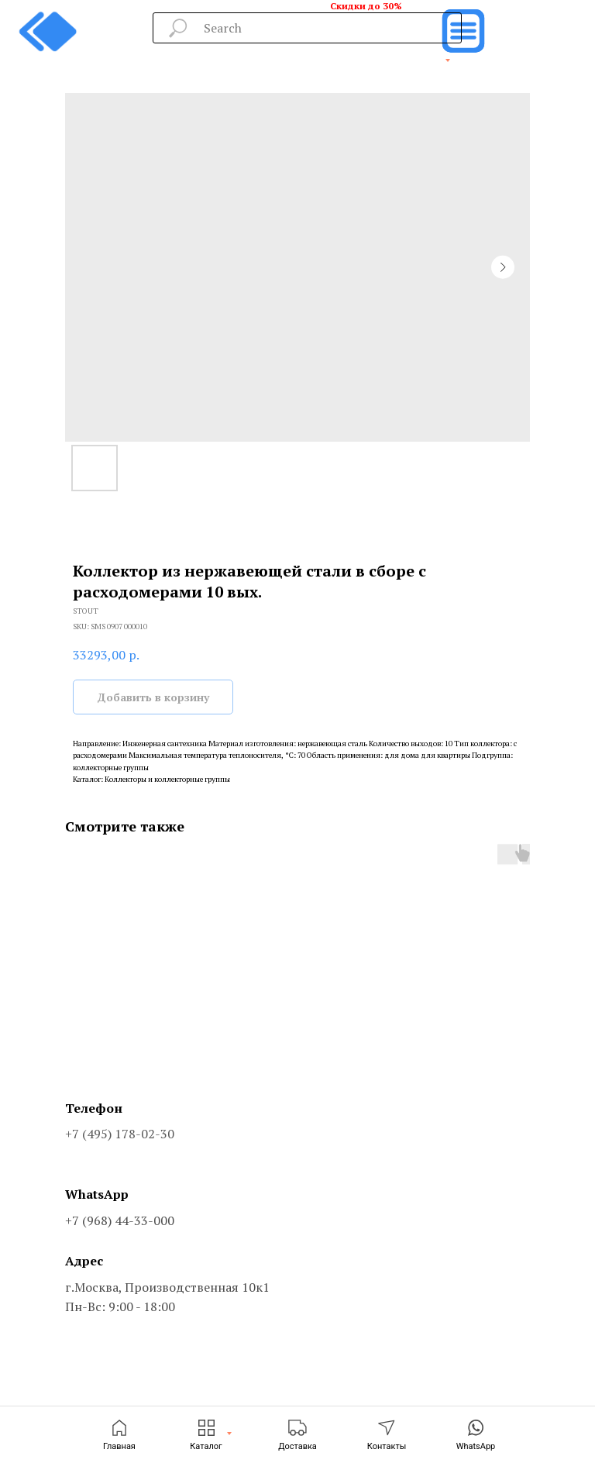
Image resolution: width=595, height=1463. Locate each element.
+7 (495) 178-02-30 (119, 1133)
